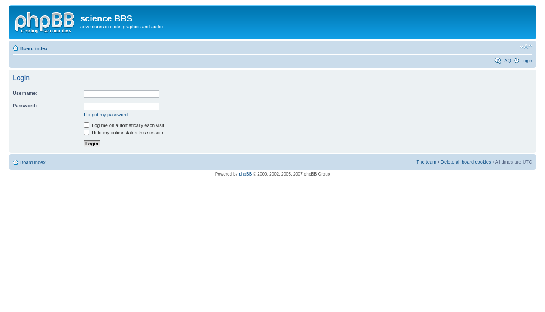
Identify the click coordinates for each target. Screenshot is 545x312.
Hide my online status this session (123, 132)
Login (526, 60)
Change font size (526, 47)
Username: (25, 93)
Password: (25, 105)
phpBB (245, 174)
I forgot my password (106, 114)
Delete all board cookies (466, 161)
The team (426, 161)
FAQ (506, 60)
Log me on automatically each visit (124, 125)
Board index (34, 48)
